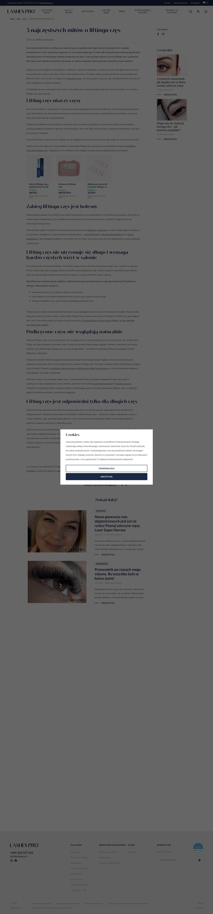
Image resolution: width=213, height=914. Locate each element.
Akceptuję (106, 476)
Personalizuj (106, 468)
